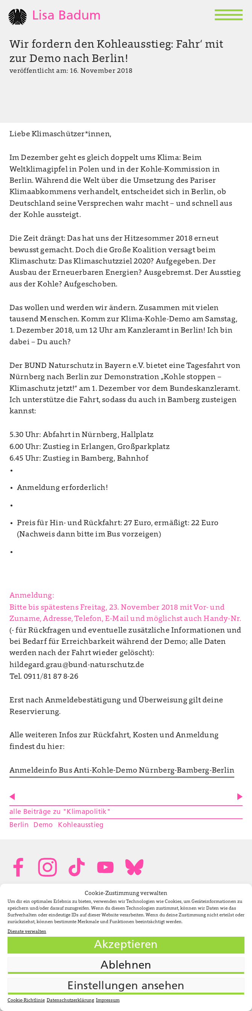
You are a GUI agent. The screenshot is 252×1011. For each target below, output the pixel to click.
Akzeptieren (126, 945)
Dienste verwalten (27, 932)
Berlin (19, 825)
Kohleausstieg (81, 825)
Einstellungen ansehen (125, 986)
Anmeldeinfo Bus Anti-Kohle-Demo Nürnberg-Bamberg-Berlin (121, 770)
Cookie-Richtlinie (26, 1000)
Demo (43, 825)
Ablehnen (125, 965)
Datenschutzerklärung (70, 1000)
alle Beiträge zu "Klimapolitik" (60, 812)
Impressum (108, 1000)
